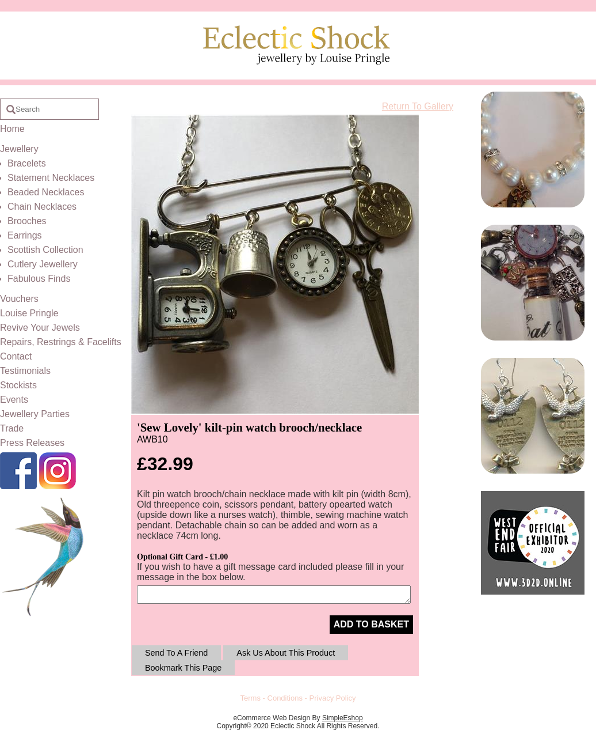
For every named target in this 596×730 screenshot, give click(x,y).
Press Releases (32, 443)
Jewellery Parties (35, 414)
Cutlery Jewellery (42, 264)
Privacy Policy (333, 698)
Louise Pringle (29, 313)
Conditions (285, 698)
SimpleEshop (342, 718)
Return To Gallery (417, 106)
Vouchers (19, 299)
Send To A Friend (176, 652)
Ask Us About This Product (285, 652)
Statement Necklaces (50, 178)
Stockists (18, 385)
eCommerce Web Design (271, 718)
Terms (250, 698)
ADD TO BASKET (371, 624)
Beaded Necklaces (45, 192)
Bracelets (26, 163)
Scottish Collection (45, 250)
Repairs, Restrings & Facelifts (60, 342)
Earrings (24, 235)
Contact (16, 356)
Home (12, 129)
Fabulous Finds (38, 278)
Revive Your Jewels (40, 327)
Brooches (27, 221)
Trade (12, 428)
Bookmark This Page (183, 667)
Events (14, 399)
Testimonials (25, 371)
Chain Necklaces (42, 206)
